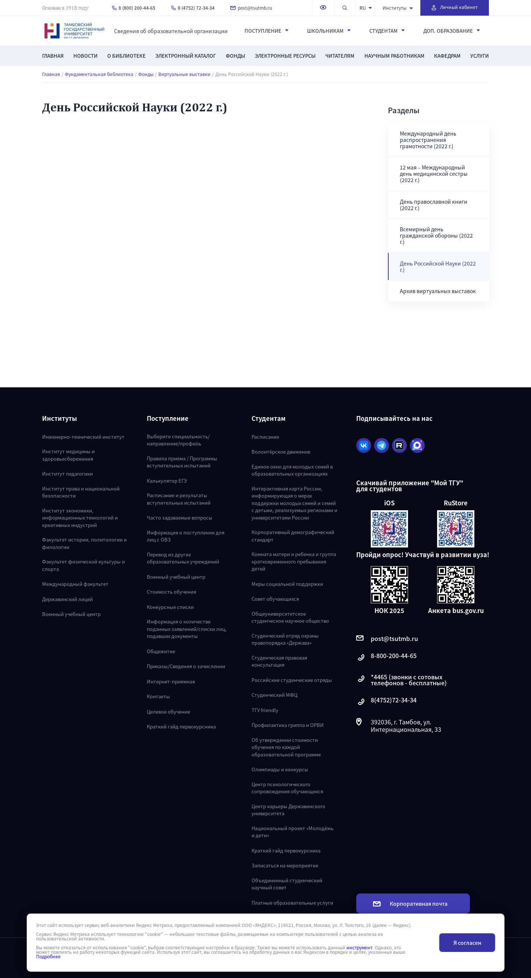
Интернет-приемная (171, 681)
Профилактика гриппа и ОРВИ (288, 724)
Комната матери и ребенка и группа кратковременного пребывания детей (294, 561)
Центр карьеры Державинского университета (288, 810)
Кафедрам (447, 55)
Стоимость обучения (171, 591)
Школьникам (329, 31)
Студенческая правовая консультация (279, 661)
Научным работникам (394, 55)
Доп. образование (451, 31)
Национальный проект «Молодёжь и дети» (293, 832)
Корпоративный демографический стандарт (293, 535)
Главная (53, 55)
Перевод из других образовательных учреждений (183, 558)
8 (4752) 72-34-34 (193, 7)
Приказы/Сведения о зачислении (186, 666)
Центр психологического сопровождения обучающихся (287, 788)
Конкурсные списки (170, 606)
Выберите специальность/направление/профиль (178, 440)
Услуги (479, 55)
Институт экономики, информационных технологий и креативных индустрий (80, 517)
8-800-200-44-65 (386, 657)
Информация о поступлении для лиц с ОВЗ (185, 536)
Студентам (387, 31)
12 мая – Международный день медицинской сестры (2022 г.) (434, 173)
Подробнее (48, 956)
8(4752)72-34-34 (386, 702)
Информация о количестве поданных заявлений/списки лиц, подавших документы (187, 628)
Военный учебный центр (71, 613)
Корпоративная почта (410, 903)
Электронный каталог (185, 55)
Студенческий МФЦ (274, 694)
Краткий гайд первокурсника (181, 726)
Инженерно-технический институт (83, 436)
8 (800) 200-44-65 (133, 7)
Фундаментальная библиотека (99, 74)
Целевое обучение (168, 711)
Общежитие (161, 651)
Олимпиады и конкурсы (280, 769)
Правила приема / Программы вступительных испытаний (182, 462)
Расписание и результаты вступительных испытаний (179, 499)
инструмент (359, 947)
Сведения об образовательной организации (171, 31)
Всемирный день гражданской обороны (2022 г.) (436, 235)
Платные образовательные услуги (292, 902)
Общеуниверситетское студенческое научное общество (290, 617)
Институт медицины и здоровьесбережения (68, 455)
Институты (398, 7)
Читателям (339, 55)
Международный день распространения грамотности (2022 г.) (428, 140)
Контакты (158, 696)
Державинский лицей (67, 599)
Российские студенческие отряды (292, 679)
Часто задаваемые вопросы (179, 517)
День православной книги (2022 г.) (433, 205)
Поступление (266, 31)
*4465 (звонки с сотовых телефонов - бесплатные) (401, 680)
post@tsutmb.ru (251, 7)
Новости (85, 55)
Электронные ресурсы (285, 55)
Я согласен (467, 942)
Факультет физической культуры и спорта (83, 565)
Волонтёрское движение (281, 451)
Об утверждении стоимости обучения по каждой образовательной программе (286, 747)
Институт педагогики (67, 473)
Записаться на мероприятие (285, 865)
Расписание (265, 436)
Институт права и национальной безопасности (81, 492)
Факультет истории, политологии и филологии (84, 543)
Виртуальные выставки (184, 74)
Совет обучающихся (275, 598)
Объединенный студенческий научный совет (287, 884)
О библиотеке (126, 55)
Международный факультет (75, 583)
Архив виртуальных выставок (438, 291)
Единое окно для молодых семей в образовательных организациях (292, 470)
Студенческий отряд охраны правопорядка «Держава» (285, 639)
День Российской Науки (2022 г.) (438, 266)
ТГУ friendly (265, 710)
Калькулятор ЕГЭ (167, 480)
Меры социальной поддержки (287, 583)
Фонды (235, 55)
